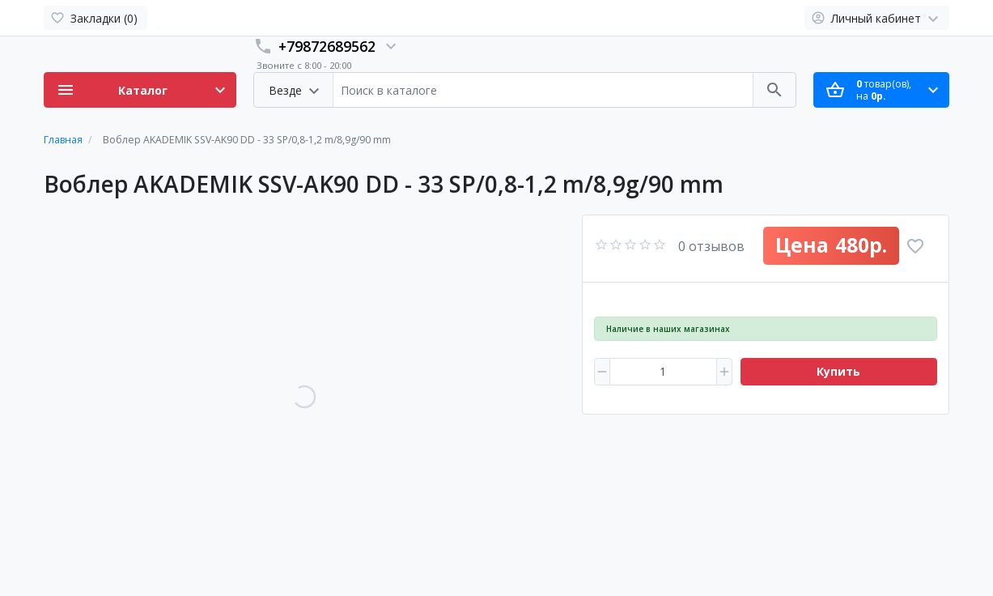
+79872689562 (327, 46)
